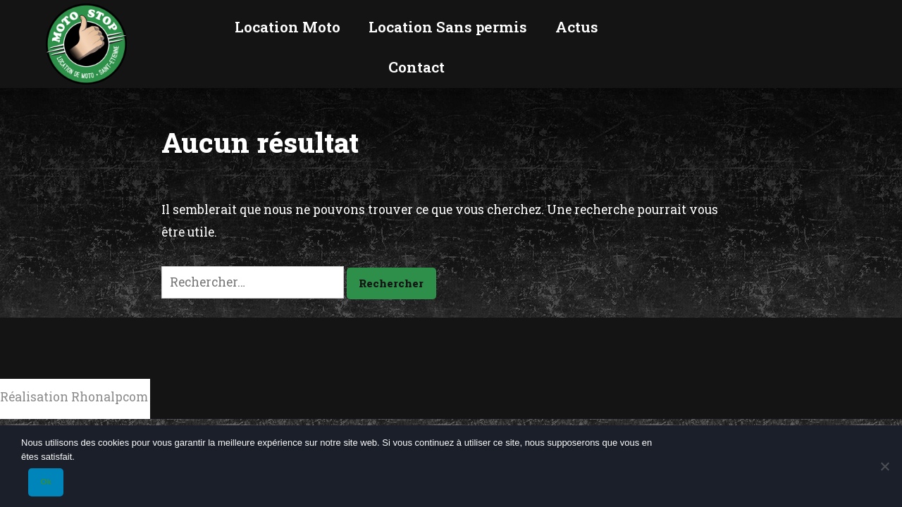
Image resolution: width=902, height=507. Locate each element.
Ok (45, 481)
